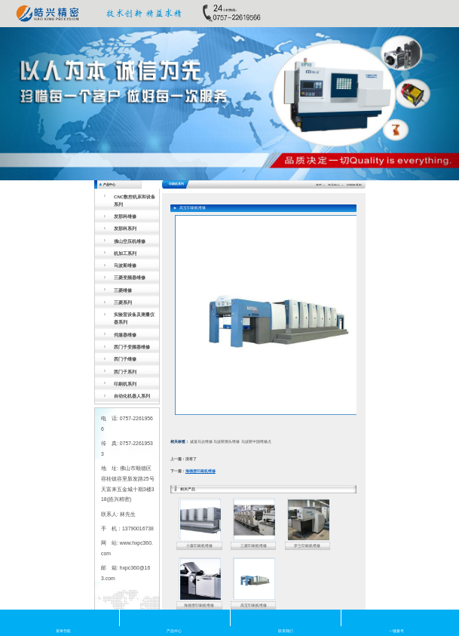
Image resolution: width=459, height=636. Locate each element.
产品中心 (334, 185)
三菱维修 (123, 290)
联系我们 (285, 618)
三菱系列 (123, 302)
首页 (319, 185)
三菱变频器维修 (129, 277)
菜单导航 (63, 618)
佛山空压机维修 (129, 241)
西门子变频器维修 (132, 346)
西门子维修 (125, 358)
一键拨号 (396, 618)
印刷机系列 (125, 383)
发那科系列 (125, 228)
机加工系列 (125, 253)
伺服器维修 (125, 334)
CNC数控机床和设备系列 (134, 200)
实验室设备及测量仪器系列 (134, 318)
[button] (34, 103)
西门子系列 (125, 371)
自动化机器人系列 (132, 395)
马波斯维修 (125, 265)
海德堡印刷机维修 (200, 471)
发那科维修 (125, 216)
